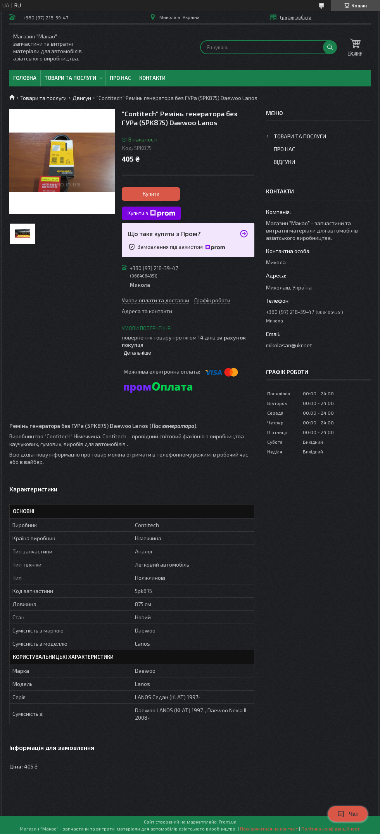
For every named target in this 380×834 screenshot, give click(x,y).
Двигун (82, 98)
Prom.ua (228, 821)
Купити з (151, 213)
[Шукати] (330, 47)
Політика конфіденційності (331, 828)
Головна (24, 78)
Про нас (120, 78)
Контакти (152, 78)
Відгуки (284, 162)
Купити (151, 194)
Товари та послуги (70, 78)
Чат (347, 813)
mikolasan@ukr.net (289, 345)
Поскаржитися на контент (269, 828)
